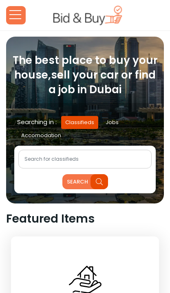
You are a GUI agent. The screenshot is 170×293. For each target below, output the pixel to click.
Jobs (112, 122)
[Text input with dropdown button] (85, 159)
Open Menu (16, 15)
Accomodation (41, 135)
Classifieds (79, 122)
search (87, 181)
